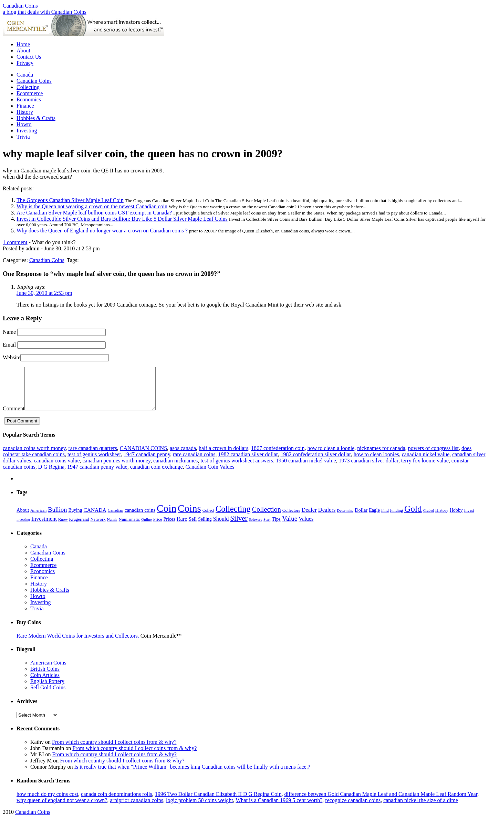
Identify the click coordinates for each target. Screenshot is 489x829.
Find (385, 518)
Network (97, 527)
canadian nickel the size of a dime (420, 808)
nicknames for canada (381, 456)
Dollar (361, 518)
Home (23, 44)
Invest (469, 518)
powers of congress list (433, 456)
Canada (25, 75)
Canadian (115, 518)
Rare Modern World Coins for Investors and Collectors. (78, 644)
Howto (24, 124)
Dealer (308, 518)
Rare (182, 527)
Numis (112, 528)
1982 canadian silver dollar (248, 463)
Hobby (456, 518)
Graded (428, 519)
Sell (193, 527)
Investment (44, 527)
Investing (27, 130)
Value (289, 526)
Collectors (291, 518)
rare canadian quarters (92, 456)
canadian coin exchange (156, 475)
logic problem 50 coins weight (199, 808)
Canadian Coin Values (209, 475)
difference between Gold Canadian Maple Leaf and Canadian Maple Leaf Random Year (381, 802)
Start (266, 528)
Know (63, 528)
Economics (29, 99)
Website (11, 357)
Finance (25, 106)
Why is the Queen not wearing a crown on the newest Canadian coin (92, 206)
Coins (189, 516)
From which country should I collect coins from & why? (114, 750)
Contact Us (29, 57)
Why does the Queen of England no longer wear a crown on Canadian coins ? (102, 230)
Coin (166, 516)
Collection (266, 517)
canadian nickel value (426, 463)
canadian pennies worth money (116, 469)
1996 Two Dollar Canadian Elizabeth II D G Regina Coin (218, 802)
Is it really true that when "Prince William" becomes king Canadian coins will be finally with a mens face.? (192, 775)
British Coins (45, 677)
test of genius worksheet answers (236, 469)
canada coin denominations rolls (116, 802)
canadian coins (140, 518)
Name (9, 332)
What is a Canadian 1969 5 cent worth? (279, 808)
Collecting (28, 87)
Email (9, 345)
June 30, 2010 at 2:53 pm (44, 293)
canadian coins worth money (34, 456)
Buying (75, 518)
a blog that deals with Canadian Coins (44, 12)
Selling (205, 527)
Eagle (374, 518)
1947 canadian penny (147, 463)
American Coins (48, 671)
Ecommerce (30, 93)
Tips (276, 527)
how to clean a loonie (330, 456)
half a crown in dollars (223, 456)
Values (306, 527)
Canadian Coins (20, 6)
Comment (13, 417)
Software (255, 528)
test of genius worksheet (94, 463)
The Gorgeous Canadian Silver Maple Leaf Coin (70, 200)
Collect (208, 518)
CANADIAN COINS (143, 456)
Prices (169, 527)
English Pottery (47, 689)
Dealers (327, 518)
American (38, 518)
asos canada (183, 456)
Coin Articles (45, 683)
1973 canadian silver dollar (368, 469)
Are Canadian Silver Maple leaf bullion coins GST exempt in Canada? (94, 213)
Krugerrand (79, 527)
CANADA (94, 518)
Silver (238, 526)
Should (221, 527)
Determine (345, 519)
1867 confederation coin (278, 456)
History (25, 112)
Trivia (23, 137)
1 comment (15, 242)
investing (23, 528)
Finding (396, 518)
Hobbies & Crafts (36, 118)
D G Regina (51, 475)
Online (146, 528)
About (23, 50)
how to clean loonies (376, 463)
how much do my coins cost (47, 802)
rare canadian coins (194, 463)
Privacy (25, 63)
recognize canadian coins (353, 808)
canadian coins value (57, 469)
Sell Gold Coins (47, 696)
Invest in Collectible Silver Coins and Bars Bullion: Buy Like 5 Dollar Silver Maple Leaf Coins (122, 219)
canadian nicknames (175, 469)
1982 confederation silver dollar (315, 463)
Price (157, 527)
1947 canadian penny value (97, 475)
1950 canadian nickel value (306, 469)
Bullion (57, 518)
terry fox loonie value (425, 469)
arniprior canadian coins (136, 808)
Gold (413, 517)
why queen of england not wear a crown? (62, 808)
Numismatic (129, 527)
